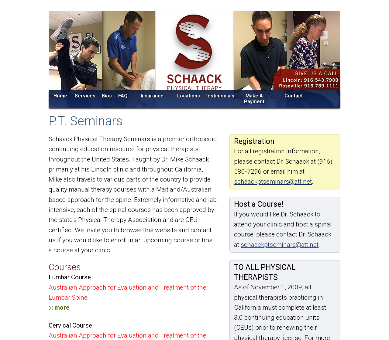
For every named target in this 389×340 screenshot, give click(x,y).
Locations (188, 96)
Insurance (152, 96)
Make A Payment (254, 99)
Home (60, 96)
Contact (293, 96)
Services (85, 96)
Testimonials (219, 96)
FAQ (123, 96)
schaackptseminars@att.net (273, 181)
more (62, 307)
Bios (107, 96)
